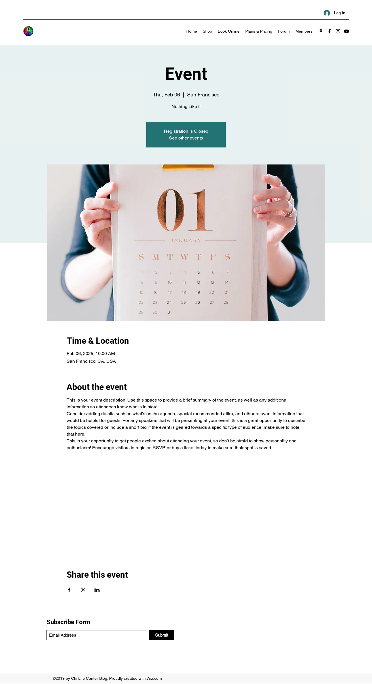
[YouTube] (346, 31)
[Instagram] (338, 31)
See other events (186, 138)
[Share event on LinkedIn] (97, 590)
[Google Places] (321, 31)
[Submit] (161, 635)
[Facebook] (329, 31)
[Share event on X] (83, 590)
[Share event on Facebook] (69, 590)
